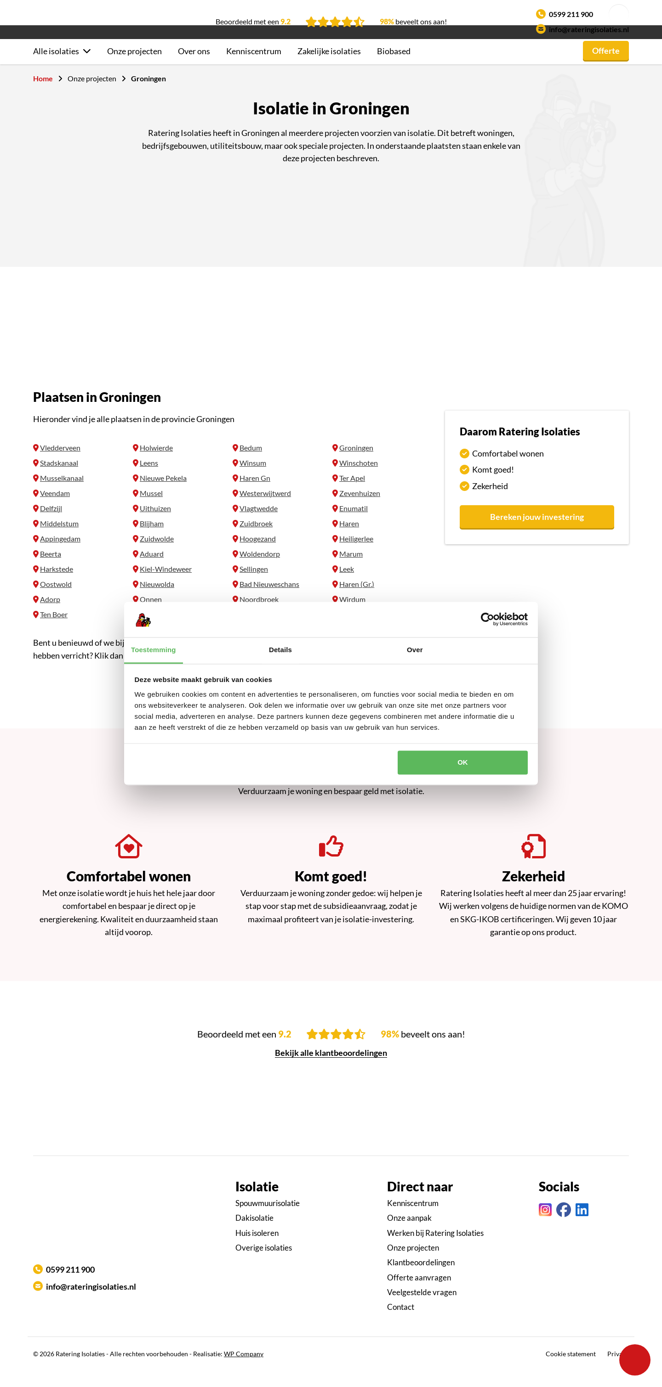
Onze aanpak (409, 1234)
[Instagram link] (545, 1226)
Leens (149, 479)
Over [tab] (415, 650)
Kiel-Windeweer (166, 585)
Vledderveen (60, 464)
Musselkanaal (62, 494)
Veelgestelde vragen (422, 1309)
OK (462, 763)
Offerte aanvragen (419, 1294)
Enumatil (353, 524)
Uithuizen (155, 524)
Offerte (606, 67)
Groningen (356, 464)
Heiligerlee (356, 555)
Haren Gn (255, 494)
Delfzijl (51, 524)
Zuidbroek (256, 540)
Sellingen (254, 585)
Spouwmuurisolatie (267, 1219)
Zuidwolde (157, 555)
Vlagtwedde (259, 524)
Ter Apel (352, 494)
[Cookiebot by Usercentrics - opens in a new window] (487, 619)
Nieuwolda (157, 600)
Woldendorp (260, 570)
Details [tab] (280, 650)
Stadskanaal (59, 479)
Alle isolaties (56, 67)
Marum (351, 570)
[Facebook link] (563, 1226)
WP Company (243, 1370)
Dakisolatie (254, 1234)
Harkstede (56, 585)
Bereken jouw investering (537, 533)
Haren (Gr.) (356, 600)
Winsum (253, 479)
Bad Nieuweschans (269, 600)
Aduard (152, 570)
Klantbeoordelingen (421, 1279)
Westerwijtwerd (265, 509)
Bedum (251, 464)
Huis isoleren (257, 1249)
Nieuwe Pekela (163, 494)
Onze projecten (134, 67)
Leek (346, 585)
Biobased (394, 67)
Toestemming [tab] (153, 650)
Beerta (50, 570)
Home (43, 94)
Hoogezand (258, 555)
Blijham (152, 540)
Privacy (618, 1370)
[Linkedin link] (582, 1226)
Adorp (50, 615)
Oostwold (56, 600)
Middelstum (59, 540)
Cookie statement (571, 1370)
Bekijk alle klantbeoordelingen (331, 1069)
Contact (400, 1323)
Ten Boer (54, 630)
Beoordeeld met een (253, 21)
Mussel (151, 509)
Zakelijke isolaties (329, 67)
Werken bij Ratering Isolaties (435, 1249)
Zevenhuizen (359, 509)
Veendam (55, 509)
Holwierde (156, 464)
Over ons (194, 67)
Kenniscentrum (253, 67)
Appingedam (60, 555)
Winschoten (358, 479)
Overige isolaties (263, 1264)
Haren (349, 540)
